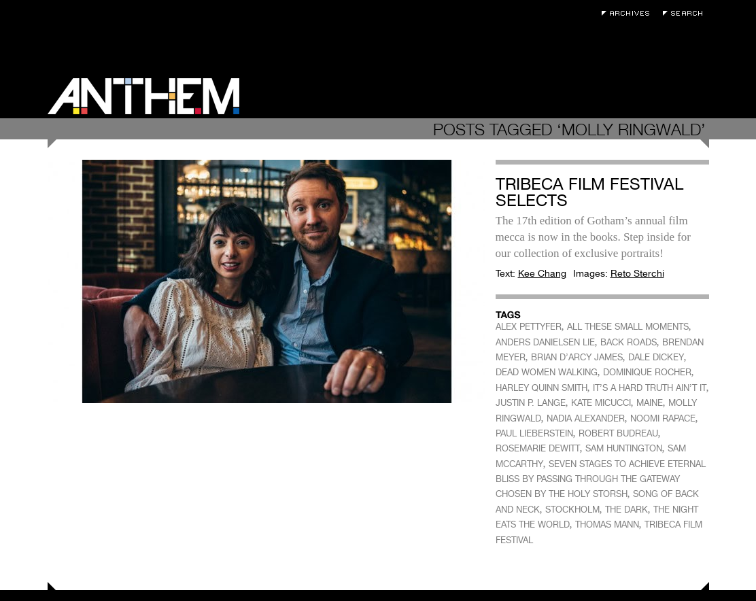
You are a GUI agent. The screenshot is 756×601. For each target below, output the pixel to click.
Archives (629, 13)
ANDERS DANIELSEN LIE (545, 342)
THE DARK (626, 509)
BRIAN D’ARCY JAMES (577, 357)
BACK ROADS (628, 342)
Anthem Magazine (143, 96)
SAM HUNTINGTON (623, 448)
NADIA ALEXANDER (586, 418)
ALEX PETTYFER (529, 327)
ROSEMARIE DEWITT (538, 448)
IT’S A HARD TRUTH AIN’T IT (649, 388)
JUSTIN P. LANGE (531, 403)
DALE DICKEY (656, 357)
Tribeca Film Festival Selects (589, 192)
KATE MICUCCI (601, 403)
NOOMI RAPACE (662, 418)
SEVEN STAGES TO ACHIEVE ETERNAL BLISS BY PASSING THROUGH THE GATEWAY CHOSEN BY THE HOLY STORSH (601, 479)
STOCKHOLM (572, 509)
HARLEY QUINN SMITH (541, 388)
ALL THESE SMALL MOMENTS (628, 327)
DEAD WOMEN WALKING (547, 372)
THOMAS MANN (607, 524)
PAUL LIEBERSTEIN (534, 433)
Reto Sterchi (637, 273)
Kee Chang (542, 273)
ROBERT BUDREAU (618, 433)
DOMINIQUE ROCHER (647, 372)
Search (686, 13)
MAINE (649, 403)
